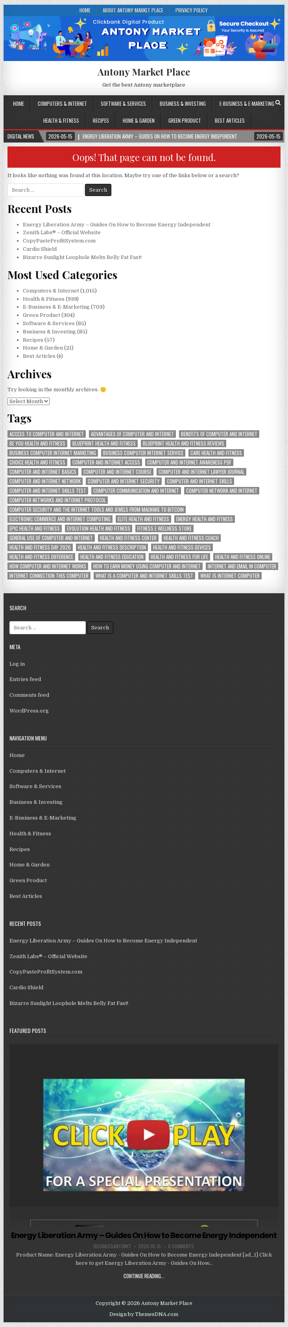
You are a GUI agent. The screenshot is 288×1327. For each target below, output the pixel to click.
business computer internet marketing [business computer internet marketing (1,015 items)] (52, 453)
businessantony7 (112, 1246)
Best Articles (230, 120)
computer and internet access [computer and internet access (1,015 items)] (106, 462)
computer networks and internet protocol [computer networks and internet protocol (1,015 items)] (57, 500)
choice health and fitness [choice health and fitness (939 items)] (37, 462)
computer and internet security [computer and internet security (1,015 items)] (124, 481)
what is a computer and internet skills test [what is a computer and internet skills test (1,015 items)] (144, 575)
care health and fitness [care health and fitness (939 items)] (216, 453)
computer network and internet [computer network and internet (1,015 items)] (221, 490)
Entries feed (25, 679)
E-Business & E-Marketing (247, 103)
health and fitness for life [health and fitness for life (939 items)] (179, 557)
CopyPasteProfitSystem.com (59, 241)
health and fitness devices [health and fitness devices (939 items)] (182, 547)
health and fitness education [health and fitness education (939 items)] (112, 557)
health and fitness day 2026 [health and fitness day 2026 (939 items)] (40, 547)
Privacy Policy (191, 10)
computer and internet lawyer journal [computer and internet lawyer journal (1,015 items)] (201, 472)
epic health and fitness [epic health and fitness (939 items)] (34, 528)
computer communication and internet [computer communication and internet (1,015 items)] (136, 490)
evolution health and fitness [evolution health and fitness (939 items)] (98, 528)
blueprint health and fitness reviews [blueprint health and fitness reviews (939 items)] (183, 443)
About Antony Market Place (133, 10)
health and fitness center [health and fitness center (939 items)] (128, 538)
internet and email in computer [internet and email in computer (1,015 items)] (242, 566)
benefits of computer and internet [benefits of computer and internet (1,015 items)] (219, 434)
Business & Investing (183, 103)
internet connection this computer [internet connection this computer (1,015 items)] (49, 575)
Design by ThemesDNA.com (143, 1314)
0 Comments (181, 1246)
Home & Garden (139, 120)
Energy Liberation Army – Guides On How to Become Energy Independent (116, 225)
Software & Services (123, 103)
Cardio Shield (40, 249)
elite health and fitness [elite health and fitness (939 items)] (143, 519)
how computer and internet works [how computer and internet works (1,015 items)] (47, 566)
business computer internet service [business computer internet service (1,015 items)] (143, 453)
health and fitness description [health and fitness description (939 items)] (112, 547)
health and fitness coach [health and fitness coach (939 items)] (191, 538)
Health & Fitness (61, 120)
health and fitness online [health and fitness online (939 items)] (242, 557)
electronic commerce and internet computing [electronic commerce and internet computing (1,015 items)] (60, 519)
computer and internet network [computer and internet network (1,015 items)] (45, 481)
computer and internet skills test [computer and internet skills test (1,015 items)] (47, 490)
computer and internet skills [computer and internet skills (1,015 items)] (199, 481)
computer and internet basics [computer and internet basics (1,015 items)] (42, 472)
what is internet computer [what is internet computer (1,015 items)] (230, 575)
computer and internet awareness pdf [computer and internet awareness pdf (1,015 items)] (189, 462)
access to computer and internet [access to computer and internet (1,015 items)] (46, 434)
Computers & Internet (62, 103)
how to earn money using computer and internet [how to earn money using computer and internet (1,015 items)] (147, 566)
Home (84, 10)
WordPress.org (29, 711)
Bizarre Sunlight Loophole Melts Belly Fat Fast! (82, 257)
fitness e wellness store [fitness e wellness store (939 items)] (164, 528)
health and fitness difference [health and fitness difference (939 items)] (41, 557)
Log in (17, 664)
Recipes (101, 120)
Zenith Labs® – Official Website (62, 232)
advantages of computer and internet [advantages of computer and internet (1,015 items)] (132, 434)
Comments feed (29, 695)
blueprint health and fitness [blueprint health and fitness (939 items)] (104, 443)
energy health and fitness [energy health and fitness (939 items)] (204, 519)
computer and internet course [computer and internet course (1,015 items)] (117, 472)
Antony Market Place (144, 71)
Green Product (184, 120)
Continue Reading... (144, 1276)
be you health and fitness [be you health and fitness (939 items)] (37, 443)
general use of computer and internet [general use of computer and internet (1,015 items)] (51, 538)
